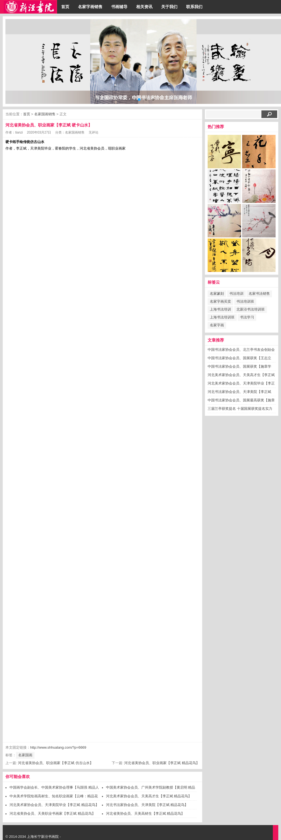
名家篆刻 (217, 294)
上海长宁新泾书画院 (43, 837)
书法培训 (236, 294)
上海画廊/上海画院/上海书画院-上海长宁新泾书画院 (30, 7)
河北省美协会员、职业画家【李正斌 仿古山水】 (55, 763)
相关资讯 (144, 6)
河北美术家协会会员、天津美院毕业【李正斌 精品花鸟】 (54, 805)
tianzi (19, 132)
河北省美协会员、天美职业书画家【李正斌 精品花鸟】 (52, 813)
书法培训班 (245, 301)
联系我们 (194, 6)
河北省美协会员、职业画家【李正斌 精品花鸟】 (161, 763)
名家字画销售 (90, 6)
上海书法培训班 (222, 317)
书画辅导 (119, 6)
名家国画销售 (44, 114)
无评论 (93, 132)
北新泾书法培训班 (250, 309)
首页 (65, 6)
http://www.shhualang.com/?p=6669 (58, 747)
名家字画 (217, 325)
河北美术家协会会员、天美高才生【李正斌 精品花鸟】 (149, 796)
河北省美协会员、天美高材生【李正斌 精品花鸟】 (145, 813)
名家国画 (25, 755)
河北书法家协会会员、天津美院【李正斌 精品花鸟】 (147, 805)
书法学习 (247, 317)
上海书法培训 (220, 309)
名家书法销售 (259, 294)
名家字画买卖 (220, 301)
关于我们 (169, 6)
